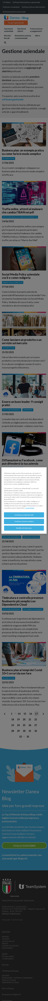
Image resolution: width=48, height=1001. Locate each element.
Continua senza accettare (24, 521)
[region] (24, 500)
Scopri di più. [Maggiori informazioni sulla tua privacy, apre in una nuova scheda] (29, 508)
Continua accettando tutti (24, 515)
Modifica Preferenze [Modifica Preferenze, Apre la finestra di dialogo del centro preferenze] (24, 528)
